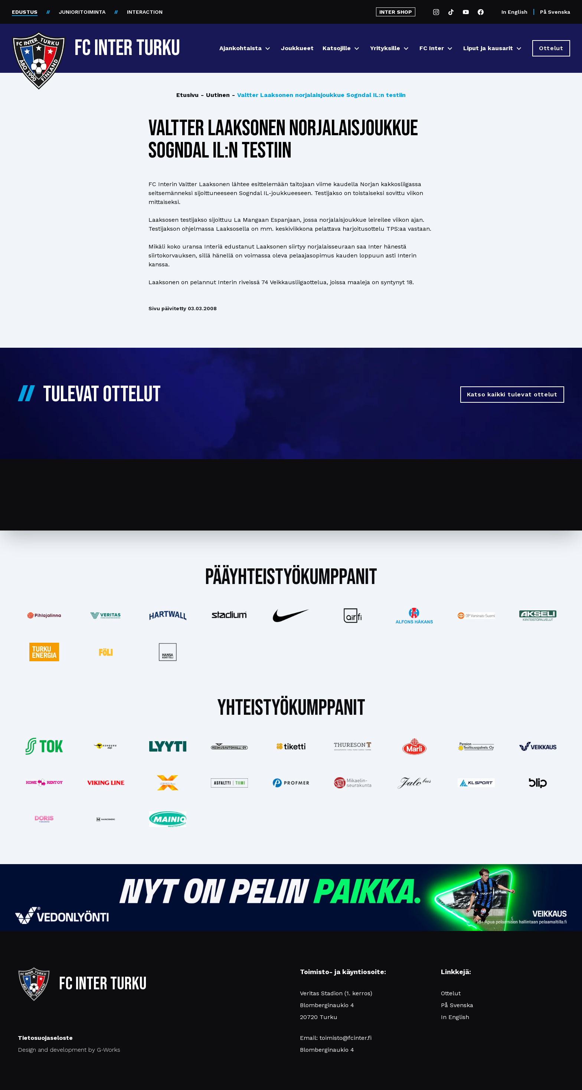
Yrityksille (385, 48)
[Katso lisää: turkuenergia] (44, 652)
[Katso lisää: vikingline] (105, 783)
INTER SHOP (395, 12)
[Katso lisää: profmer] (291, 783)
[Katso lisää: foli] (105, 652)
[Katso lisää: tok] (44, 746)
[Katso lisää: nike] (291, 615)
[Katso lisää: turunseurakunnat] (352, 782)
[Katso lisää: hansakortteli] (167, 652)
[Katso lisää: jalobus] (414, 783)
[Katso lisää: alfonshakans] (414, 615)
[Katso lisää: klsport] (476, 782)
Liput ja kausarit (488, 48)
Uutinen (215, 95)
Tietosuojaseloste (45, 1037)
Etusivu (187, 94)
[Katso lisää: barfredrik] (44, 819)
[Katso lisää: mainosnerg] (105, 819)
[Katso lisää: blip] (537, 782)
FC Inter (431, 48)
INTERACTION (145, 12)
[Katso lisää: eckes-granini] (414, 746)
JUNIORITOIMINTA (82, 12)
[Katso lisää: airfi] (352, 615)
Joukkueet (297, 48)
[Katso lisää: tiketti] (291, 746)
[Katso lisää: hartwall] (167, 615)
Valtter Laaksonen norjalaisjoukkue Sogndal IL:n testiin (319, 95)
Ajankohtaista (240, 48)
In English (514, 12)
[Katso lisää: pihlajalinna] (44, 615)
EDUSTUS (24, 12)
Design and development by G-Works (69, 1049)
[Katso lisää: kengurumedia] (105, 746)
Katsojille (337, 48)
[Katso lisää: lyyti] (167, 746)
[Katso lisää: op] (476, 615)
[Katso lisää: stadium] (229, 616)
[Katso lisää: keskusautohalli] (229, 746)
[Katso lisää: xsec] (167, 782)
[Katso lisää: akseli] (537, 615)
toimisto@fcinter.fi (346, 1037)
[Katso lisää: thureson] (352, 746)
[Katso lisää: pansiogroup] (476, 746)
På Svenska (555, 12)
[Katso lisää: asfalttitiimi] (229, 783)
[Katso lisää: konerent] (44, 783)
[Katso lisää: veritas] (105, 615)
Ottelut (451, 993)
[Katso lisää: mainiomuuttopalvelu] (167, 819)
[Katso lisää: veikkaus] (537, 746)
